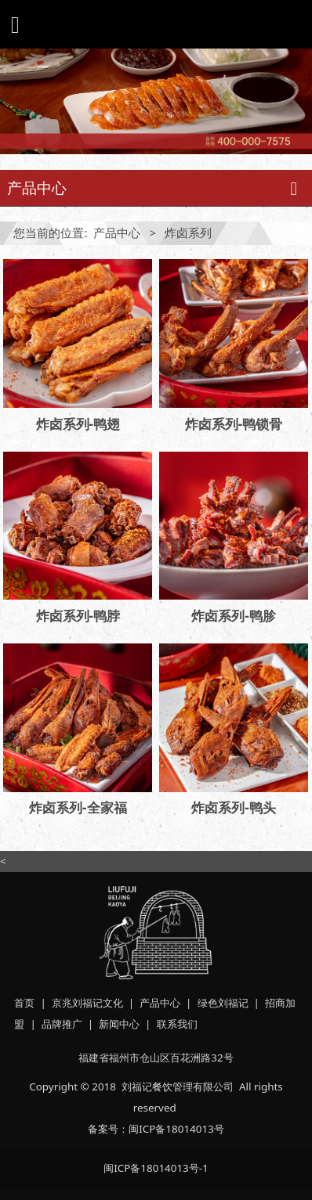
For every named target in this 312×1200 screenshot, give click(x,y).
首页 (24, 1003)
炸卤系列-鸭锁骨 (233, 424)
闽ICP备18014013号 (176, 1129)
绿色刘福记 (223, 1003)
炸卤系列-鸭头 (233, 807)
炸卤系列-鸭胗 (233, 616)
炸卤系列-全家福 (77, 807)
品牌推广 (62, 1024)
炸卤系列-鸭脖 (78, 616)
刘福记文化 (97, 1003)
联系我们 (177, 1024)
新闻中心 (119, 1024)
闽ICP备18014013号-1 (156, 1168)
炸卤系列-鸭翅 (78, 424)
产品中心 (116, 232)
